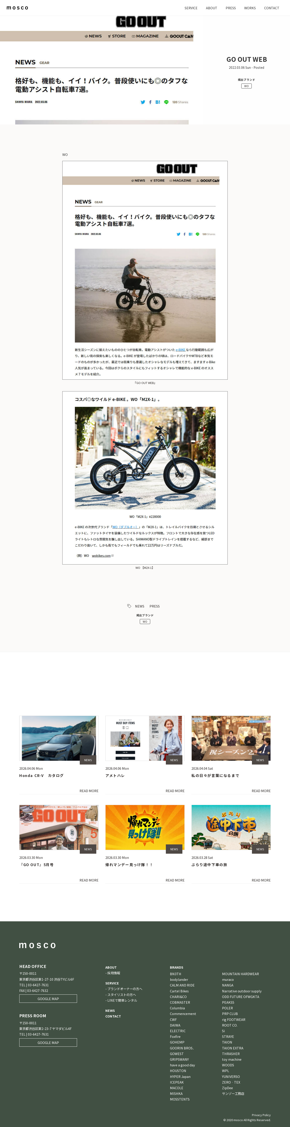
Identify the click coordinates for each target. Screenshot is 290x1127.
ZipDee (227, 1087)
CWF (173, 1019)
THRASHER (231, 1053)
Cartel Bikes (179, 991)
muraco (228, 979)
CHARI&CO (178, 996)
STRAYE (228, 1036)
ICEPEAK (177, 1082)
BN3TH (175, 973)
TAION (227, 1042)
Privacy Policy (261, 1115)
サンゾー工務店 (233, 1093)
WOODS (228, 1065)
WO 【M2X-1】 (145, 567)
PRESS (230, 7)
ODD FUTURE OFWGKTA (240, 996)
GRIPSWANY (179, 1059)
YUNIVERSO (231, 1076)
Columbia (177, 1007)
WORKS (250, 7)
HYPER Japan (180, 1076)
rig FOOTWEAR (233, 1019)
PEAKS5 (228, 1002)
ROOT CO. (229, 1025)
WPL (225, 1070)
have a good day (182, 1065)
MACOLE (176, 1087)
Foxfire (175, 1036)
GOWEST (177, 1053)
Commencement (183, 1013)
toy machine (232, 1059)
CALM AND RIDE (182, 985)
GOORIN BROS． (183, 1048)
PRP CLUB (230, 1013)
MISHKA (176, 1093)
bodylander (179, 979)
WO (246, 86)
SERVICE (190, 7)
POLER (227, 1007)
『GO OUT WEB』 (145, 382)
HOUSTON (178, 1070)
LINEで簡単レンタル (122, 1000)
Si (223, 1030)
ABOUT (211, 7)
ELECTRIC (178, 1030)
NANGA (227, 985)
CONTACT (271, 7)
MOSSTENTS (180, 1099)
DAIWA (175, 1025)
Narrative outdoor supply (242, 991)
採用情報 (113, 972)
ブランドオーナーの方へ (124, 988)
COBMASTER (180, 1002)
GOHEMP (177, 1042)
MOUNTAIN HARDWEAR (240, 973)
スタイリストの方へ (121, 994)
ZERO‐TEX (231, 1082)
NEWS (139, 606)
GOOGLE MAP (48, 998)
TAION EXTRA (232, 1048)
